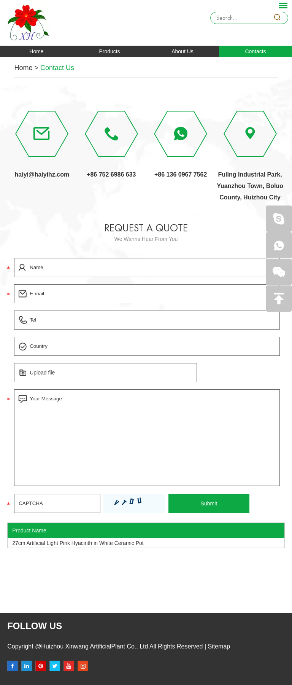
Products (109, 51)
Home (36, 51)
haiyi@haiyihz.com (42, 174)
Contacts (255, 51)
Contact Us (57, 68)
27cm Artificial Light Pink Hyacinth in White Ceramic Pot (77, 543)
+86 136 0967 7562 (180, 174)
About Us (182, 51)
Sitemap (218, 646)
